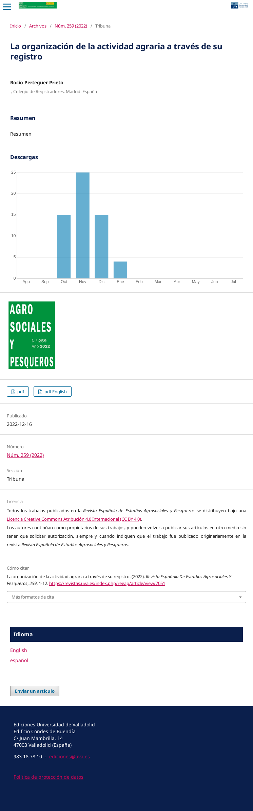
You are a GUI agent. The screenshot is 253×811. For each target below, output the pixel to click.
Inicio (15, 26)
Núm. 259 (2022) (71, 26)
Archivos (37, 26)
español (19, 660)
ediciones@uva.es (69, 756)
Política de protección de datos (48, 777)
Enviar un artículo (35, 691)
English (18, 650)
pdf (20, 392)
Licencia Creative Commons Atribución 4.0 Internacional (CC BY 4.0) (74, 519)
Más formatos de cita (33, 597)
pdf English (55, 392)
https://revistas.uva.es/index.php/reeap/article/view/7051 (107, 583)
